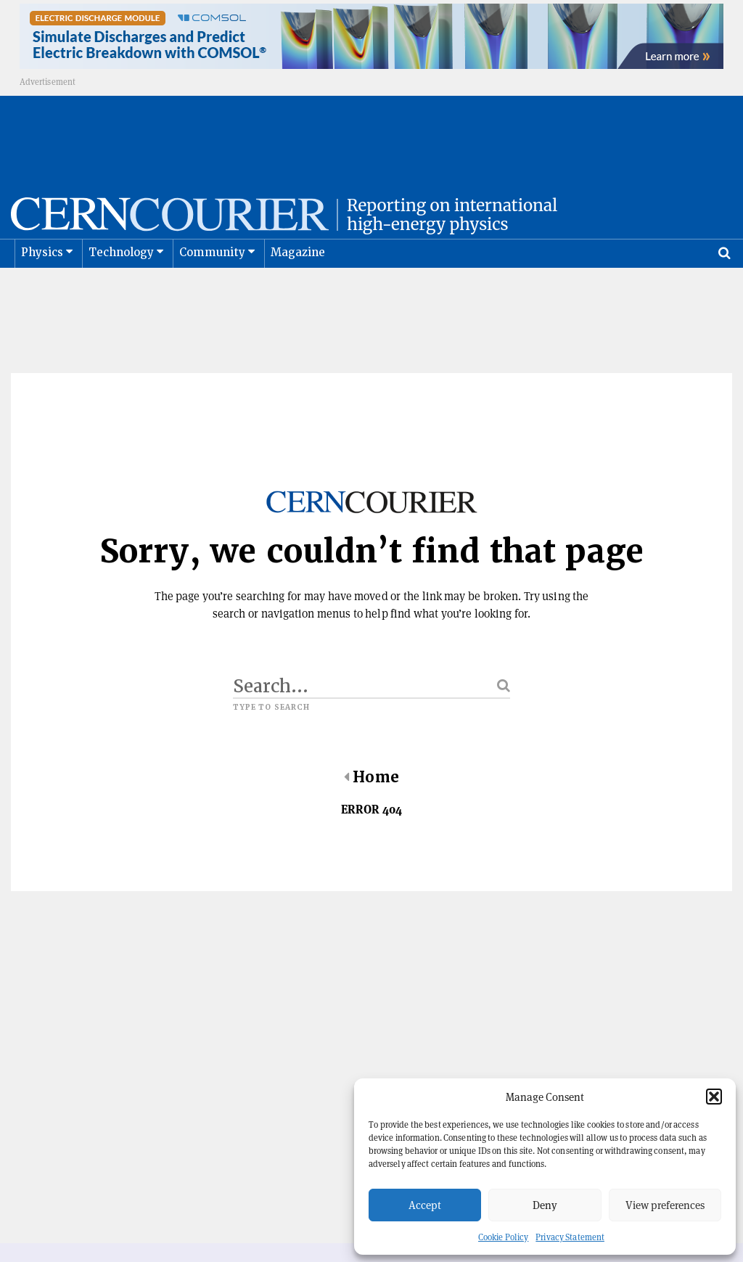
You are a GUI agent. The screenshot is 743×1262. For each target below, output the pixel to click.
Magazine (298, 289)
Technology (122, 289)
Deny (545, 1205)
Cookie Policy (503, 1237)
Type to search (271, 743)
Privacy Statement (569, 1237)
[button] (714, 1096)
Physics (42, 289)
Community (212, 289)
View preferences (665, 1205)
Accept (425, 1205)
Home (371, 813)
